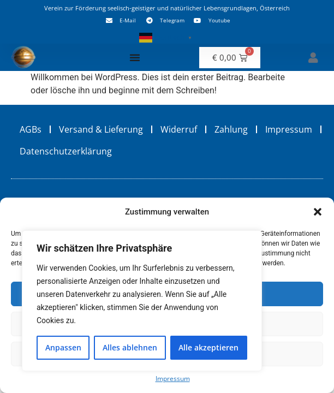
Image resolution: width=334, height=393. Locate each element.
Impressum (173, 378)
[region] (142, 300)
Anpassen (63, 347)
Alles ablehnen (130, 347)
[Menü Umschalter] (134, 57)
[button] (317, 211)
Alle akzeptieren (208, 347)
